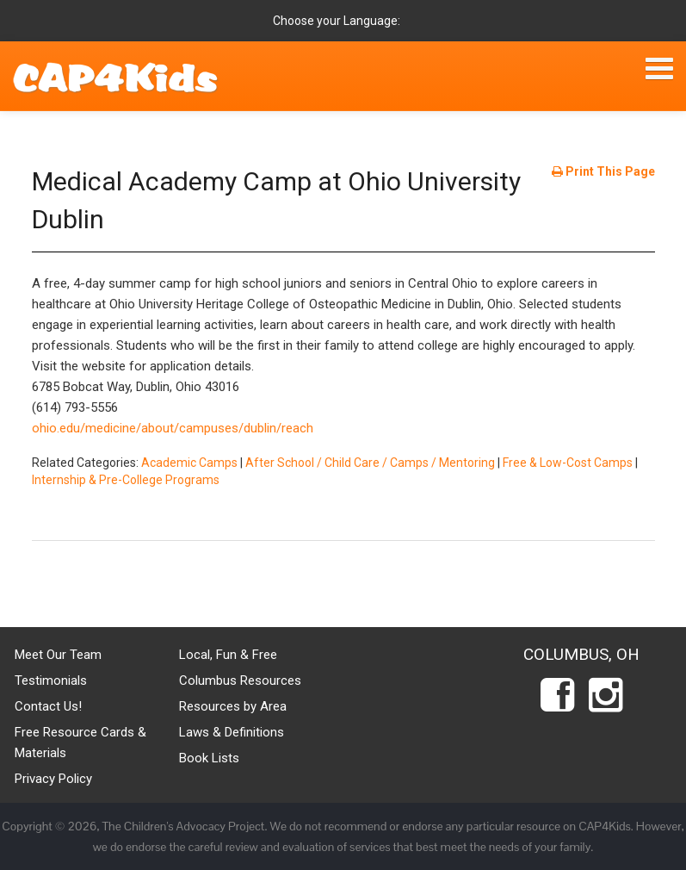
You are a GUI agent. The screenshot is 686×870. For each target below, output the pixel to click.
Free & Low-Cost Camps (568, 462)
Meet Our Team (58, 654)
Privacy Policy (53, 778)
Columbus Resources (240, 680)
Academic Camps (189, 462)
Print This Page (603, 171)
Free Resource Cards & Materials (80, 742)
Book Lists (209, 758)
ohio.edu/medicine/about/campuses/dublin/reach (172, 428)
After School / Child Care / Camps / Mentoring (370, 462)
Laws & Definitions (231, 732)
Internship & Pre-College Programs (125, 480)
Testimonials (51, 680)
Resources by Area (233, 706)
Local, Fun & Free (228, 654)
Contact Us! (48, 706)
